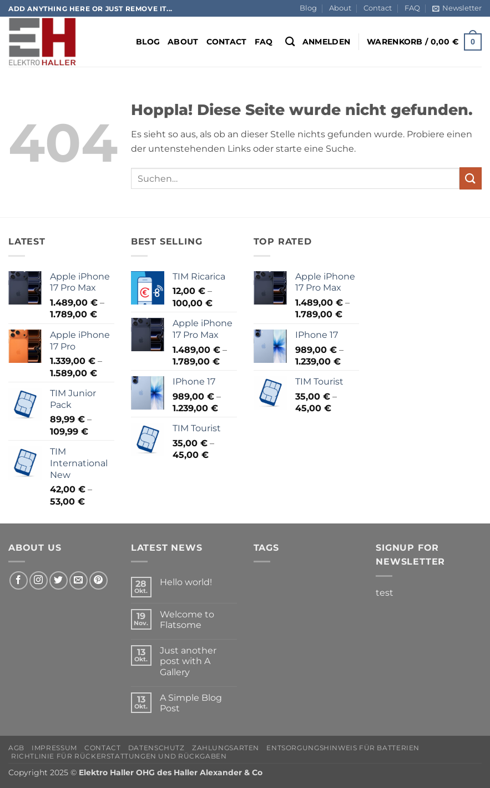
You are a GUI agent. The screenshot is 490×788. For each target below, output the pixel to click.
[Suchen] (290, 42)
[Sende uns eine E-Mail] (78, 580)
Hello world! (186, 582)
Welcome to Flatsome (187, 619)
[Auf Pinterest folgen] (98, 580)
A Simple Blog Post (191, 703)
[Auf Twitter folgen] (58, 580)
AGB (16, 748)
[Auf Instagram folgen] (38, 580)
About (340, 8)
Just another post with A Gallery (188, 661)
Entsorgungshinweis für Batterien (343, 748)
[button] (457, 8)
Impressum (54, 748)
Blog (308, 8)
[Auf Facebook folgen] (18, 580)
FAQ (412, 8)
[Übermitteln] (470, 178)
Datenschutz (156, 748)
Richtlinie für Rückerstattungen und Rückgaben (119, 756)
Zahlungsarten (225, 748)
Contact (377, 8)
